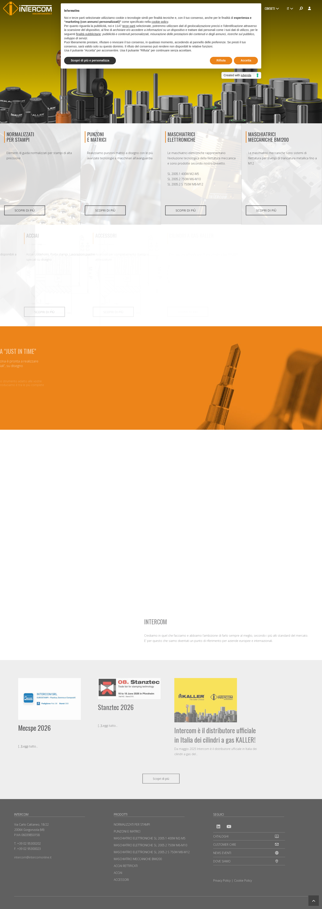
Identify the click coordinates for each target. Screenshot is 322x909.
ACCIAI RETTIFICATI (126, 866)
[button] (313, 900)
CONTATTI (272, 8)
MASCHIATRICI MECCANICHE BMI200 (268, 136)
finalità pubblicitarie (88, 34)
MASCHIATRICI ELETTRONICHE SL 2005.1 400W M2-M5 (149, 838)
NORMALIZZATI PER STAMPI (20, 136)
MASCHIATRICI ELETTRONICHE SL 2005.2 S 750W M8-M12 (152, 852)
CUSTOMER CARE (224, 845)
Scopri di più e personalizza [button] (90, 60)
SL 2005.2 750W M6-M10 (184, 179)
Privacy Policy (222, 880)
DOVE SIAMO (222, 861)
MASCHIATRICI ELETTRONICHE (181, 136)
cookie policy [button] (160, 21)
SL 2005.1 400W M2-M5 (183, 174)
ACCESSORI (121, 880)
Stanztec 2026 (49, 707)
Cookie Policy (243, 880)
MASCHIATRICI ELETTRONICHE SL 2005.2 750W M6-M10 (150, 845)
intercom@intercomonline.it (33, 857)
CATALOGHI (220, 836)
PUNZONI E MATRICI (127, 831)
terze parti (128, 26)
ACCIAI (118, 873)
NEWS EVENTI (222, 853)
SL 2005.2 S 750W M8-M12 (185, 184)
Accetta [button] (246, 60)
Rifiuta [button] (221, 60)
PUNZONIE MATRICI (96, 136)
